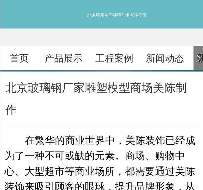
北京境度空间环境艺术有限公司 (117, 15)
